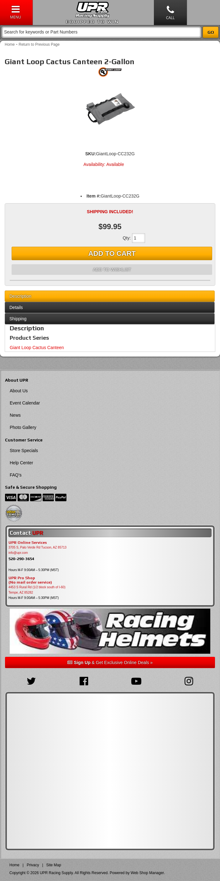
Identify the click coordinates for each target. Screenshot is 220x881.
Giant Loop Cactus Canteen (37, 347)
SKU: (90, 153)
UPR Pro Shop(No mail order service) (30, 580)
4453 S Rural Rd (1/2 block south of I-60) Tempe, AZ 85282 (36, 589)
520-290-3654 (21, 558)
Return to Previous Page (39, 44)
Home (10, 44)
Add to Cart (112, 253)
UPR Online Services (27, 542)
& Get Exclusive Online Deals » (110, 662)
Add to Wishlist (112, 269)
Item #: (93, 195)
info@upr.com (18, 552)
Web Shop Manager (147, 873)
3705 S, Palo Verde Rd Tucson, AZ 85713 (37, 547)
